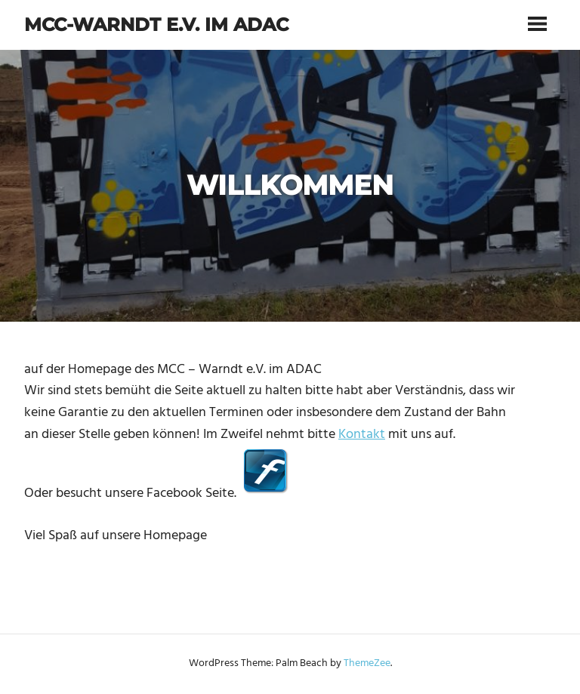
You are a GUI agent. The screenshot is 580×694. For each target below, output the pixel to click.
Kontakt (361, 435)
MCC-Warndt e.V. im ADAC (156, 24)
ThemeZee (367, 663)
